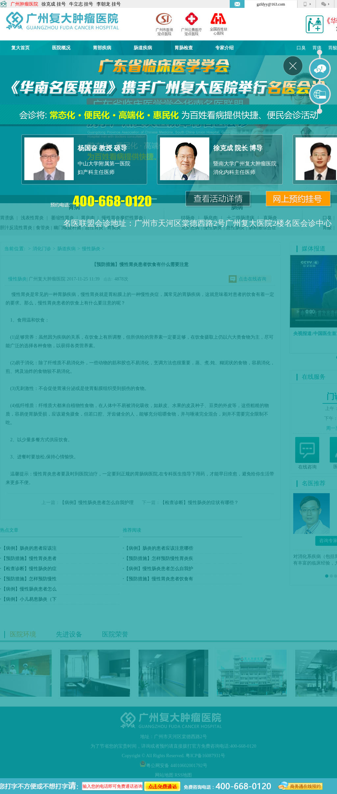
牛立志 (76, 4)
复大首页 (20, 47)
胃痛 (317, 47)
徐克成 (48, 4)
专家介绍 (224, 47)
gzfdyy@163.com (271, 4)
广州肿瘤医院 (24, 4)
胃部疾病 (102, 47)
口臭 (301, 47)
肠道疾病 (143, 47)
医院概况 (61, 47)
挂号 (61, 4)
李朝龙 (103, 4)
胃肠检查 (183, 47)
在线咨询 (320, 69)
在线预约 (320, 94)
